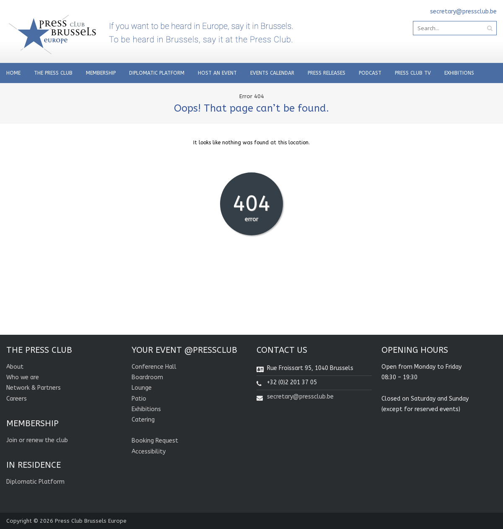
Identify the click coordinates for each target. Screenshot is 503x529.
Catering (143, 419)
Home (13, 73)
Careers (16, 398)
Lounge (142, 387)
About (14, 366)
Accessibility (149, 451)
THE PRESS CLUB (53, 73)
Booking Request (155, 440)
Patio (139, 398)
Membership (101, 73)
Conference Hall (154, 366)
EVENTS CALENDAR (272, 73)
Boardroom (147, 377)
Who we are (22, 377)
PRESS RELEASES (326, 73)
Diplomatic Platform (156, 73)
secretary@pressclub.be (300, 396)
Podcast (370, 73)
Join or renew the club (37, 440)
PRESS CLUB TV (413, 73)
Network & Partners (33, 387)
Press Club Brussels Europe (91, 521)
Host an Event (217, 73)
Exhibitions (459, 73)
